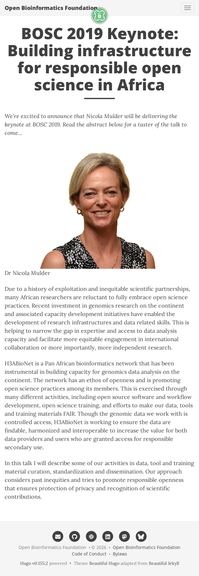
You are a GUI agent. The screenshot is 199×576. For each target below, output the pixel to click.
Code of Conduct (89, 554)
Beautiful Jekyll (164, 563)
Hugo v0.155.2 (34, 563)
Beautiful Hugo (104, 563)
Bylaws (120, 554)
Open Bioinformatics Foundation (51, 7)
